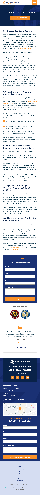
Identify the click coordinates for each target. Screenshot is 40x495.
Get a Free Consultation (20, 17)
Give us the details (10, 287)
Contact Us (20, 480)
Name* (7, 266)
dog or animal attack (26, 48)
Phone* (7, 273)
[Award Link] (14, 314)
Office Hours (20, 399)
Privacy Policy (20, 478)
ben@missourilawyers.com (10, 395)
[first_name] (20, 269)
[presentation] (34, 2)
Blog (20, 471)
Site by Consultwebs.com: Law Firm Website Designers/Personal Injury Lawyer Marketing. (20, 488)
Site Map (20, 473)
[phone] (20, 276)
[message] (20, 291)
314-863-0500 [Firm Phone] (20, 369)
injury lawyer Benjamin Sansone (17, 247)
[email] (20, 283)
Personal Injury (20, 469)
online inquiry (14, 249)
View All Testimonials (20, 347)
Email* (7, 280)
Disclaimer (20, 476)
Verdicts (20, 466)
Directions (8, 399)
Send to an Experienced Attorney (20, 299)
